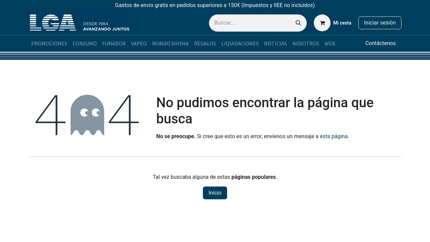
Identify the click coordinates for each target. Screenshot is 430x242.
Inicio (215, 193)
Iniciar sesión (380, 22)
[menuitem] (49, 43)
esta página (334, 136)
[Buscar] (298, 23)
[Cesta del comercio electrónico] (332, 23)
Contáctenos (380, 43)
